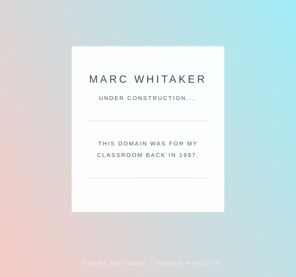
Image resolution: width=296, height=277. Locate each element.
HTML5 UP (204, 263)
